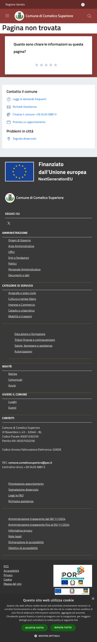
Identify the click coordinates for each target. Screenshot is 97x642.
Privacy (8, 575)
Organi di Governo (19, 240)
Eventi (12, 407)
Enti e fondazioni (18, 257)
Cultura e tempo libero (22, 299)
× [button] (93, 598)
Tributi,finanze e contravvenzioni (35, 340)
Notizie (12, 374)
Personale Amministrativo (24, 269)
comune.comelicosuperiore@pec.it (30, 462)
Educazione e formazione (30, 334)
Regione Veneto (15, 4)
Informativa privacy (20, 530)
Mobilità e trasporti (20, 316)
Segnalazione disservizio (23, 489)
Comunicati (15, 379)
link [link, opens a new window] (76, 620)
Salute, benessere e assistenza (33, 345)
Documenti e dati (18, 275)
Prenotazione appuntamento (26, 484)
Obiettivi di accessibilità (23, 548)
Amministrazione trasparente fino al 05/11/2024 (38, 524)
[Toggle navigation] (7, 15)
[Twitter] (8, 223)
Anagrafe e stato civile (22, 293)
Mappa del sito (12, 584)
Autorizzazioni (23, 351)
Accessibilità (11, 570)
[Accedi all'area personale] (82, 4)
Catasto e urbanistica (21, 310)
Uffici (11, 252)
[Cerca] (89, 16)
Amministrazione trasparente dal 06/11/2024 (36, 519)
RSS (6, 566)
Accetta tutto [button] (34, 627)
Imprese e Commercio (21, 304)
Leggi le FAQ (16, 495)
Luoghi (12, 402)
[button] (48, 636)
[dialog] (48, 618)
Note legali (15, 536)
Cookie (8, 579)
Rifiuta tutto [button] (63, 627)
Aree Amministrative (21, 246)
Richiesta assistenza (20, 501)
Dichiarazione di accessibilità (26, 542)
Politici (12, 263)
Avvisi (12, 385)
